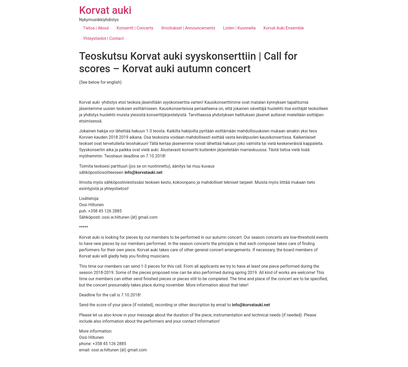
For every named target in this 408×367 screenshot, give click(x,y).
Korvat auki (105, 10)
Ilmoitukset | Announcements (188, 28)
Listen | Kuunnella (239, 28)
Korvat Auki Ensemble (284, 28)
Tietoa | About (96, 28)
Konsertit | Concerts (135, 28)
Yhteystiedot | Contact (103, 38)
